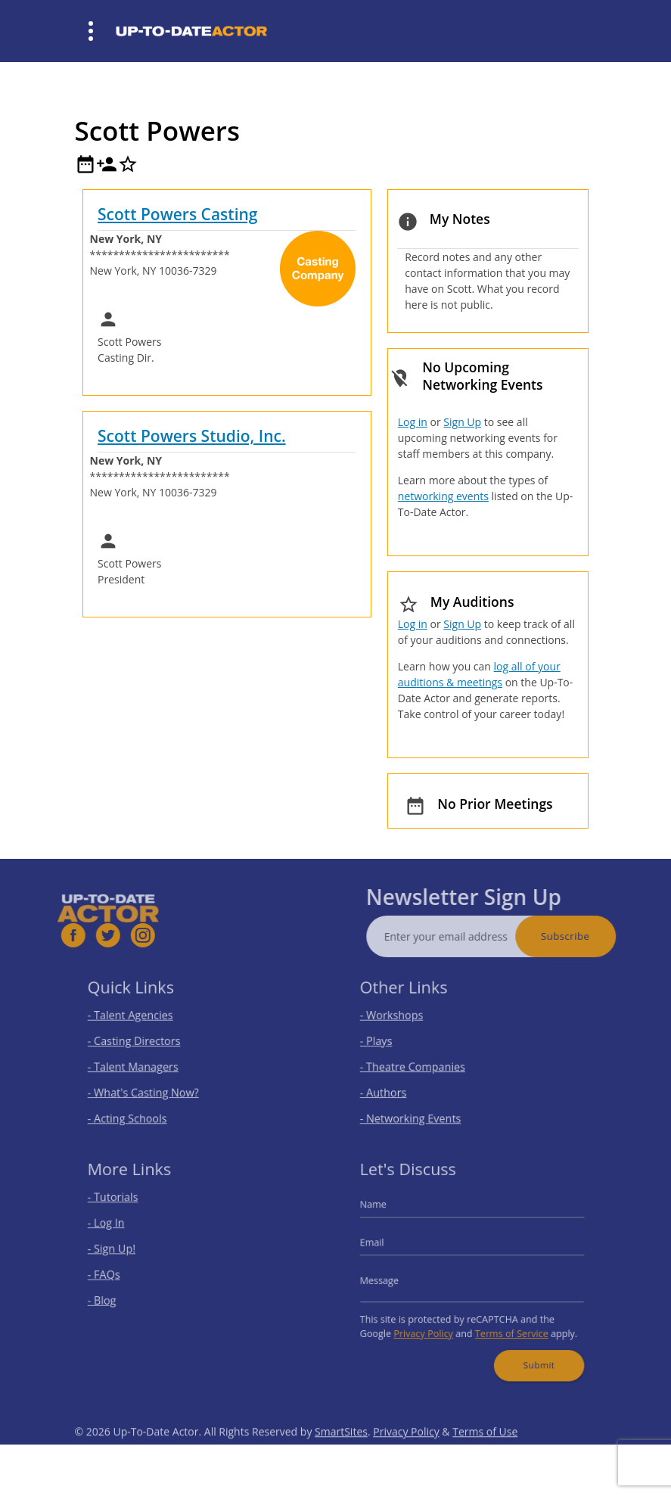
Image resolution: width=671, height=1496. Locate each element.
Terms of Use (484, 1455)
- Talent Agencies (139, 1019)
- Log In (118, 1229)
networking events (443, 496)
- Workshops (401, 1019)
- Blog (114, 1296)
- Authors (394, 1087)
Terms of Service (506, 1325)
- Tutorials (124, 1206)
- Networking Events (418, 1109)
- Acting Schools (136, 1109)
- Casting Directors (142, 1042)
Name (385, 1213)
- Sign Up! (123, 1252)
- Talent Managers (141, 1065)
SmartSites (341, 1455)
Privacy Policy (429, 1325)
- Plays (388, 1042)
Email (385, 1246)
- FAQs (116, 1273)
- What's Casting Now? (150, 1087)
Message (391, 1279)
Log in (412, 422)
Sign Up (462, 422)
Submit (529, 1352)
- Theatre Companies (419, 1065)
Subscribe (588, 936)
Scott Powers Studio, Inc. (192, 435)
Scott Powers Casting (177, 214)
